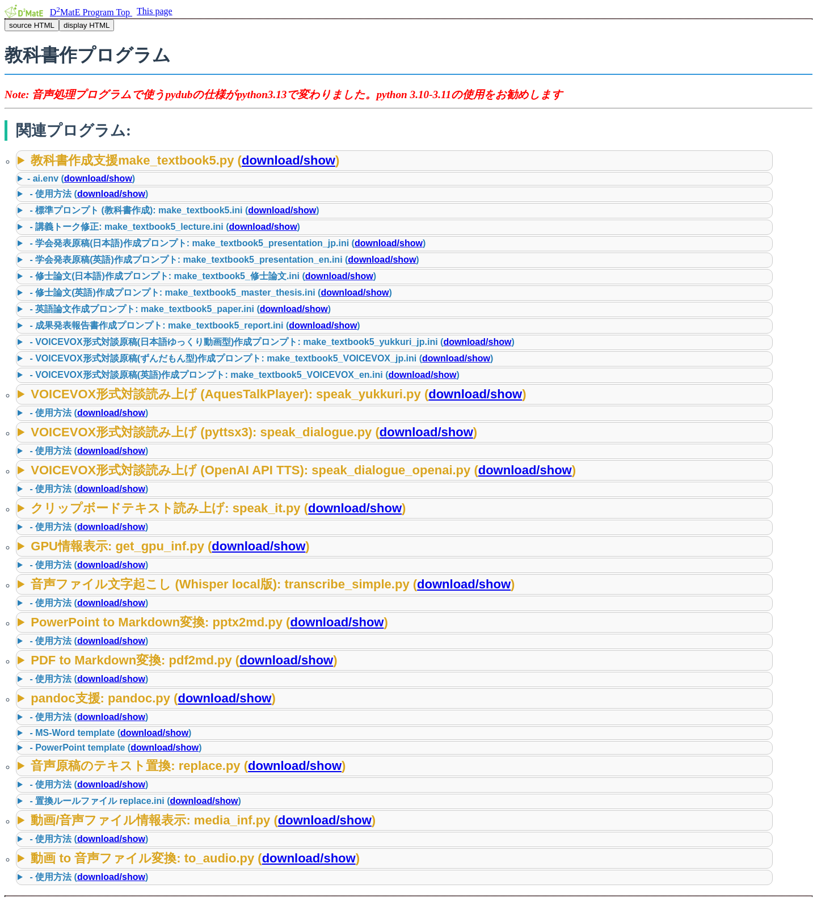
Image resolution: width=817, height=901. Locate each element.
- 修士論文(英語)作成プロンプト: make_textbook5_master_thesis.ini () (209, 292)
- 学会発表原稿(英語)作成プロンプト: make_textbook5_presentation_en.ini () (223, 259)
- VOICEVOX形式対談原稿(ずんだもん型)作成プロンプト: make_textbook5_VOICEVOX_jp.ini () (260, 358)
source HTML (31, 25)
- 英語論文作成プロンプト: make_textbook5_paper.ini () (179, 309)
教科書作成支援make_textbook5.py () (185, 160)
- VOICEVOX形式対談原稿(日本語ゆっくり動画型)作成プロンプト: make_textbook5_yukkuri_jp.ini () (271, 342)
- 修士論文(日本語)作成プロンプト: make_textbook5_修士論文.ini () (201, 276)
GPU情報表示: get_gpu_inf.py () (170, 546)
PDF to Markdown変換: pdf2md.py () (184, 660)
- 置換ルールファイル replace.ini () (134, 801)
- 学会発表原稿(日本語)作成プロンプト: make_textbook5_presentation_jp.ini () (226, 243)
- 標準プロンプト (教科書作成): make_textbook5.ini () (173, 210)
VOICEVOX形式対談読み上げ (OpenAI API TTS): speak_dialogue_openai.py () (303, 470)
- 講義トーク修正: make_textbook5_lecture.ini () (163, 226)
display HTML (87, 25)
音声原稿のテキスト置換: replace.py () (188, 766)
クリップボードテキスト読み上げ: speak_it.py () (218, 508)
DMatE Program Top (91, 12)
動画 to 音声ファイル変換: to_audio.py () (195, 858)
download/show (288, 160)
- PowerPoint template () (114, 747)
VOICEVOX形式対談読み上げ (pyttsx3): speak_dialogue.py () (254, 432)
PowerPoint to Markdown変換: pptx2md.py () (209, 622)
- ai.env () (81, 178)
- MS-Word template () (109, 733)
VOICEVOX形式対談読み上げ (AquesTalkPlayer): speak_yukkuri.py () (278, 394)
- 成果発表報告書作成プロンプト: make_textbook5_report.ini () (193, 325)
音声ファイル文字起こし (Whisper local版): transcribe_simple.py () (273, 584)
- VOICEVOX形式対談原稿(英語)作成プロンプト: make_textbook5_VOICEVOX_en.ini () (243, 375)
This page (154, 11)
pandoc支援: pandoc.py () (153, 698)
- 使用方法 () (87, 194)
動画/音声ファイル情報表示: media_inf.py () (203, 820)
